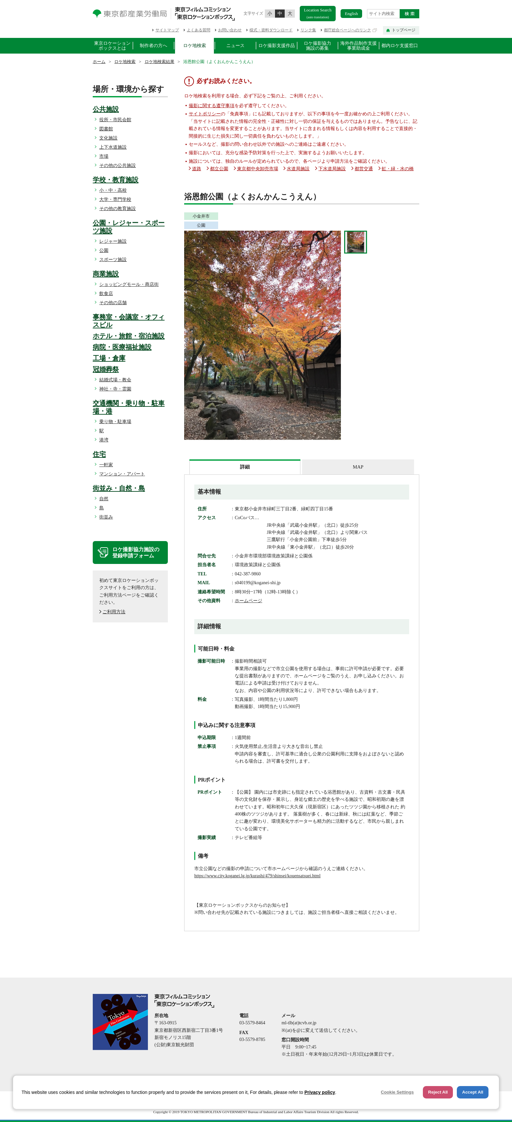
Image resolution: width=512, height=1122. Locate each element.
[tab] (244, 466)
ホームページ (248, 600)
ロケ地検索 (194, 45)
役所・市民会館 (115, 119)
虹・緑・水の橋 (398, 168)
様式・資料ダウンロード (271, 30)
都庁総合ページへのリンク (347, 30)
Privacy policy (319, 1092)
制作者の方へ (153, 45)
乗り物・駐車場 (115, 421)
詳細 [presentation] (245, 467)
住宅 (99, 454)
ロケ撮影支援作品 (276, 45)
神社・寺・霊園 (115, 389)
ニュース (235, 45)
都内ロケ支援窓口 (399, 45)
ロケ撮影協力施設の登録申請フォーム (135, 552)
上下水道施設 (113, 147)
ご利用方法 (114, 611)
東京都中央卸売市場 (257, 168)
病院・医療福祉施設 (122, 347)
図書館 (106, 128)
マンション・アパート (122, 473)
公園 (103, 250)
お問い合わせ (230, 30)
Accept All (472, 1092)
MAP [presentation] (358, 467)
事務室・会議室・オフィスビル (129, 320)
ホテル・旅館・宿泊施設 (129, 335)
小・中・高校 (113, 190)
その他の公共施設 (117, 165)
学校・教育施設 (115, 179)
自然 (103, 498)
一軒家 (106, 464)
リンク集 (308, 30)
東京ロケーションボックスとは (112, 46)
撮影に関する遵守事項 (211, 105)
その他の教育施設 (117, 208)
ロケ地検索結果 (159, 61)
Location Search (318, 13)
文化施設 (108, 138)
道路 (196, 168)
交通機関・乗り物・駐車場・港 (129, 407)
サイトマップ (167, 30)
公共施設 (106, 109)
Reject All (438, 1092)
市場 (103, 156)
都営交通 (364, 168)
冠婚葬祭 (106, 369)
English (351, 13)
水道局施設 (298, 168)
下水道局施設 (332, 168)
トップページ (403, 30)
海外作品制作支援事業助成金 (358, 46)
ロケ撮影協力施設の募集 (317, 46)
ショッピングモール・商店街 (129, 284)
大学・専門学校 (115, 199)
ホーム (99, 61)
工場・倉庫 (109, 358)
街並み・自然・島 (119, 488)
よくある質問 (198, 30)
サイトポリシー (205, 113)
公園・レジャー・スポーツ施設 (129, 226)
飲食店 (106, 293)
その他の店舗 (113, 302)
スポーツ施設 (113, 259)
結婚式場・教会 (115, 379)
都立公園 (219, 168)
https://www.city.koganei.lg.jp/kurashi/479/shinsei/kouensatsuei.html (257, 875)
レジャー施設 (113, 241)
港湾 (103, 439)
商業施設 (106, 273)
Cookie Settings (397, 1092)
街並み (106, 517)
